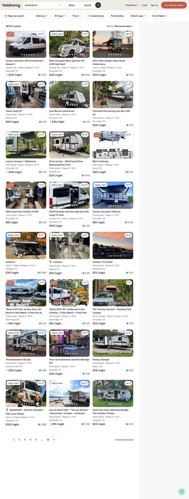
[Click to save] (41, 34)
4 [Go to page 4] (30, 439)
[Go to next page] (54, 439)
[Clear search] (60, 5)
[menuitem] (132, 5)
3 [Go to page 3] (24, 439)
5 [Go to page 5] (36, 439)
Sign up (154, 5)
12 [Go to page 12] (48, 439)
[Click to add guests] (87, 5)
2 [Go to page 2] (19, 439)
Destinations (132, 5)
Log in (145, 5)
